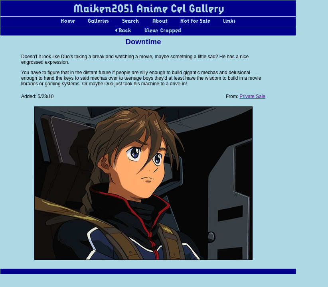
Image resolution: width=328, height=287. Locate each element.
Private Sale (252, 96)
